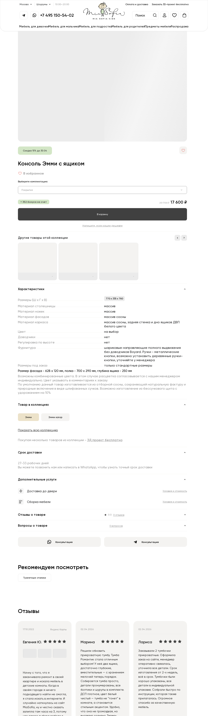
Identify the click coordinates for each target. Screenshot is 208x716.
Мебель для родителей (128, 26)
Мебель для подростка (95, 26)
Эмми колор (55, 417)
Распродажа (179, 26)
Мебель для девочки (34, 26)
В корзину (102, 214)
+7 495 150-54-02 (57, 15)
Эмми (28, 417)
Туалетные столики (34, 577)
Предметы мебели (158, 26)
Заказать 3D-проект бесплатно (170, 4)
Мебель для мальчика (63, 26)
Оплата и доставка (136, 4)
